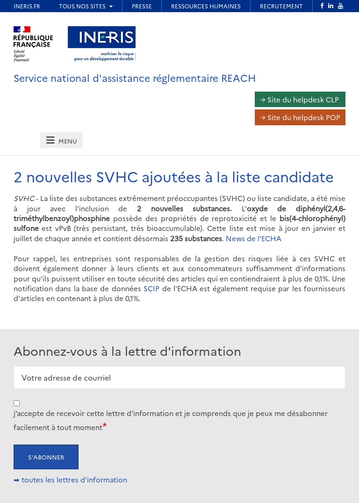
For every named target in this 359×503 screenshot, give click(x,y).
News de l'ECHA (253, 238)
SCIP (151, 288)
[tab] (61, 140)
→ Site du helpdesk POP (300, 117)
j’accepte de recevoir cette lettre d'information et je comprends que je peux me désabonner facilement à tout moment (171, 420)
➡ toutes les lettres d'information (70, 479)
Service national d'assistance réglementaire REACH (135, 77)
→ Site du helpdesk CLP (299, 99)
